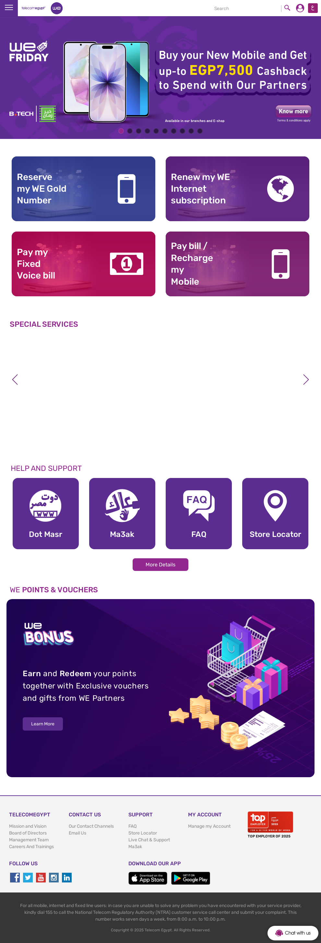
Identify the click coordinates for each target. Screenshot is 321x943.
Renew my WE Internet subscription (200, 189)
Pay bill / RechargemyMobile (192, 264)
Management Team (29, 840)
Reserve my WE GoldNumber (41, 189)
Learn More (42, 724)
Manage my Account (209, 826)
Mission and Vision (27, 826)
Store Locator (142, 833)
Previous (15, 379)
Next (306, 379)
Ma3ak (135, 846)
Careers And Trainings (31, 846)
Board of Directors (28, 833)
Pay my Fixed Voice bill (36, 264)
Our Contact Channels (91, 826)
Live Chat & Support (149, 840)
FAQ (132, 826)
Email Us (77, 833)
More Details (160, 565)
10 (200, 131)
